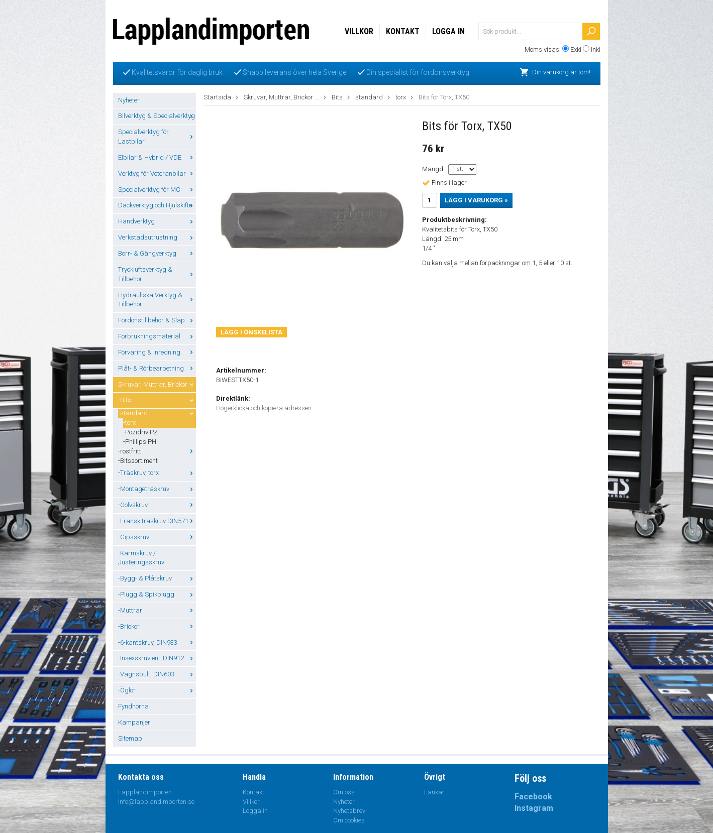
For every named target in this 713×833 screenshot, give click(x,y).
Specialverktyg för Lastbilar (157, 136)
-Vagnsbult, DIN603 (157, 674)
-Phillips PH (139, 441)
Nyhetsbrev (349, 810)
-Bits (157, 400)
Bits (337, 97)
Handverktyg (157, 221)
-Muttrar (157, 610)
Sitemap (130, 738)
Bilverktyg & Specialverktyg (157, 116)
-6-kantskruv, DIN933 (157, 642)
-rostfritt (157, 451)
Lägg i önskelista (251, 332)
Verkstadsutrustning (157, 237)
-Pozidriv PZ (140, 432)
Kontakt (403, 31)
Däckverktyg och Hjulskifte (157, 205)
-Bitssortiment (138, 460)
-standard (157, 413)
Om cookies (349, 820)
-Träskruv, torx (157, 473)
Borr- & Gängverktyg (157, 253)
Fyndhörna (133, 706)
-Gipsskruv (157, 537)
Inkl (595, 49)
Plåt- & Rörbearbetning (157, 368)
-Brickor (157, 626)
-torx (129, 422)
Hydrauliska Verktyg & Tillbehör (157, 299)
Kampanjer (134, 722)
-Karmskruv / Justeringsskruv (141, 557)
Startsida (217, 97)
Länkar (434, 792)
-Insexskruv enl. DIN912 (157, 658)
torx (400, 97)
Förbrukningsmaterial (157, 336)
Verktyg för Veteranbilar (157, 173)
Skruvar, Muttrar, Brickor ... (157, 384)
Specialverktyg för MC (157, 189)
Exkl (575, 49)
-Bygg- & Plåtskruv (157, 578)
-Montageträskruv (157, 489)
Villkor (359, 31)
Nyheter (129, 100)
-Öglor (157, 690)
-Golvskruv (157, 505)
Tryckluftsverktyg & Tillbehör (157, 274)
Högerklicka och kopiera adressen (264, 408)
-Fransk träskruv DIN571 (157, 521)
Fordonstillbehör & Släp (157, 320)
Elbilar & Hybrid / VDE (157, 157)
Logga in (448, 31)
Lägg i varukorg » (476, 200)
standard (369, 97)
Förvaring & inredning (157, 352)
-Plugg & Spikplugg (157, 594)
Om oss (344, 792)
